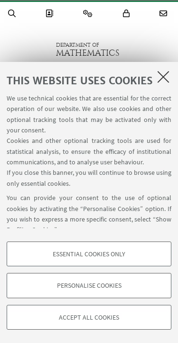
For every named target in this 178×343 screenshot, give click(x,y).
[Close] (163, 76)
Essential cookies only (89, 254)
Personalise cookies (89, 285)
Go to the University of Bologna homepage (28, 49)
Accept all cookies (89, 317)
